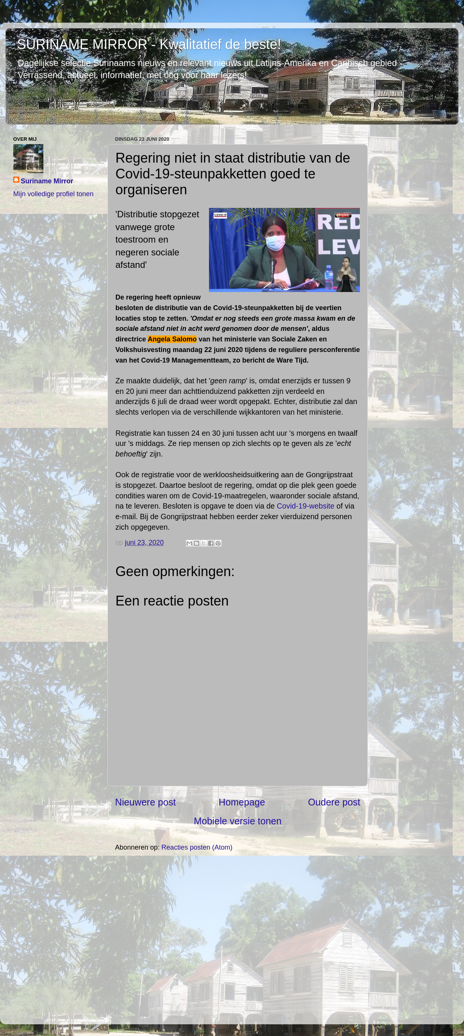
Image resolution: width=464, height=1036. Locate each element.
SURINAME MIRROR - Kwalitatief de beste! (149, 44)
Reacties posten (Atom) (196, 847)
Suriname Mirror (47, 181)
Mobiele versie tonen (237, 821)
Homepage (242, 802)
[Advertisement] (237, 937)
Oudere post (334, 802)
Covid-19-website (306, 506)
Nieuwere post (145, 802)
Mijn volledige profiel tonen (53, 194)
